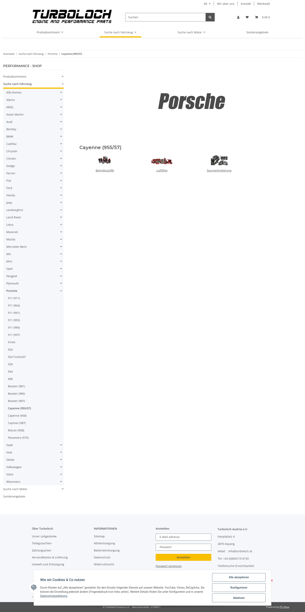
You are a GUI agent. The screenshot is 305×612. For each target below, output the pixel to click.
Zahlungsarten (41, 550)
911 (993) (14, 320)
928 (10, 364)
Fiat (8, 180)
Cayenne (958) (17, 415)
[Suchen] (165, 17)
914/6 (11, 342)
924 (10, 349)
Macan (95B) (16, 430)
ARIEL (10, 107)
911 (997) (14, 335)
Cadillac (11, 144)
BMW (9, 136)
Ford (9, 188)
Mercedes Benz (16, 247)
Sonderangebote (14, 496)
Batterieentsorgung (107, 550)
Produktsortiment (14, 76)
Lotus (9, 224)
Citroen (11, 158)
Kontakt (246, 4)
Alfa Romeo (13, 92)
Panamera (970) (18, 437)
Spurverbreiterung (219, 170)
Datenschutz (102, 557)
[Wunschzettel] (247, 17)
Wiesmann (13, 482)
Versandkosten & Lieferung (50, 557)
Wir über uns (225, 4)
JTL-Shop (284, 607)
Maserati (12, 232)
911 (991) (14, 313)
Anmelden (183, 557)
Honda (10, 195)
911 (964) (14, 305)
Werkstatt (263, 4)
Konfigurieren (238, 587)
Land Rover (13, 217)
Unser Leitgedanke (44, 536)
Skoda (10, 460)
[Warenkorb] (262, 17)
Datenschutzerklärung (53, 596)
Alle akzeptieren (239, 577)
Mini (9, 261)
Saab (9, 445)
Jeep (9, 202)
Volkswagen (14, 467)
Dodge (10, 166)
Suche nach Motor (15, 489)
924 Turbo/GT (17, 357)
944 (10, 371)
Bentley (11, 129)
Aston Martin (15, 114)
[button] (238, 17)
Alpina (10, 100)
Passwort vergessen (169, 566)
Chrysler (11, 151)
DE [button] (205, 4)
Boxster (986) (16, 393)
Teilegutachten (42, 543)
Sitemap (99, 536)
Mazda (10, 239)
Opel (9, 269)
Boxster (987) (16, 401)
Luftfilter (162, 170)
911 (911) (14, 298)
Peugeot (11, 276)
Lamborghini (14, 210)
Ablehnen (239, 597)
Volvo (9, 474)
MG (8, 254)
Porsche (11, 291)
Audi (9, 122)
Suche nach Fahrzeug (17, 84)
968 (10, 379)
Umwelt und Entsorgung (48, 564)
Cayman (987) (17, 423)
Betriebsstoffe (105, 170)
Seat (9, 452)
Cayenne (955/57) (19, 408)
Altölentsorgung (104, 543)
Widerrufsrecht (104, 564)
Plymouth (12, 283)
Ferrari (10, 173)
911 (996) (14, 327)
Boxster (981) (16, 386)
